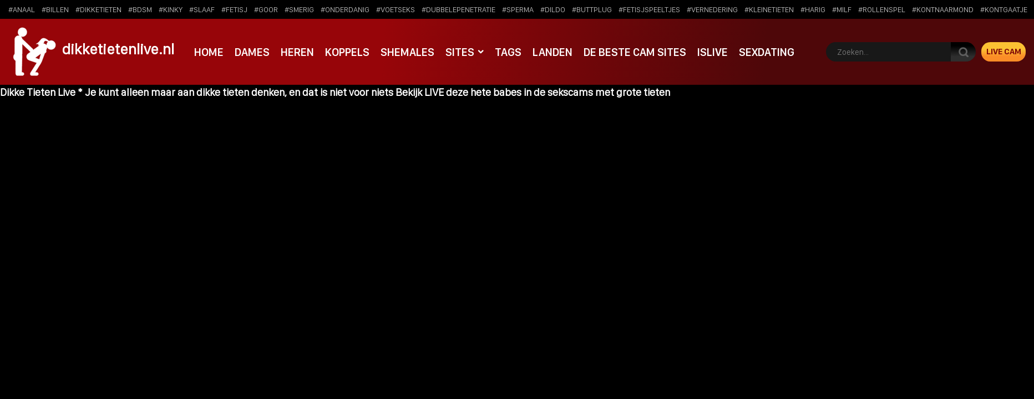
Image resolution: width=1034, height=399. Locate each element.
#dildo (552, 9)
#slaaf (202, 9)
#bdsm (140, 9)
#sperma (518, 9)
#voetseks (395, 9)
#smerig (299, 9)
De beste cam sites (627, 51)
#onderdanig (345, 9)
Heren (295, 51)
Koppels (344, 51)
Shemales (403, 51)
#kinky (171, 9)
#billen (55, 9)
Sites (454, 51)
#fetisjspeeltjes (649, 9)
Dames (251, 51)
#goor (266, 9)
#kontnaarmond (943, 9)
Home (208, 51)
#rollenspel (881, 9)
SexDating (756, 51)
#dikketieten (98, 9)
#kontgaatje (1003, 9)
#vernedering (712, 9)
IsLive (703, 51)
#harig (812, 9)
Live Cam (1003, 52)
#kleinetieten (769, 9)
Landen (546, 51)
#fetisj (234, 9)
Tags (502, 51)
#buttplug (592, 9)
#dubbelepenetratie (458, 9)
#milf (841, 9)
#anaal (21, 9)
